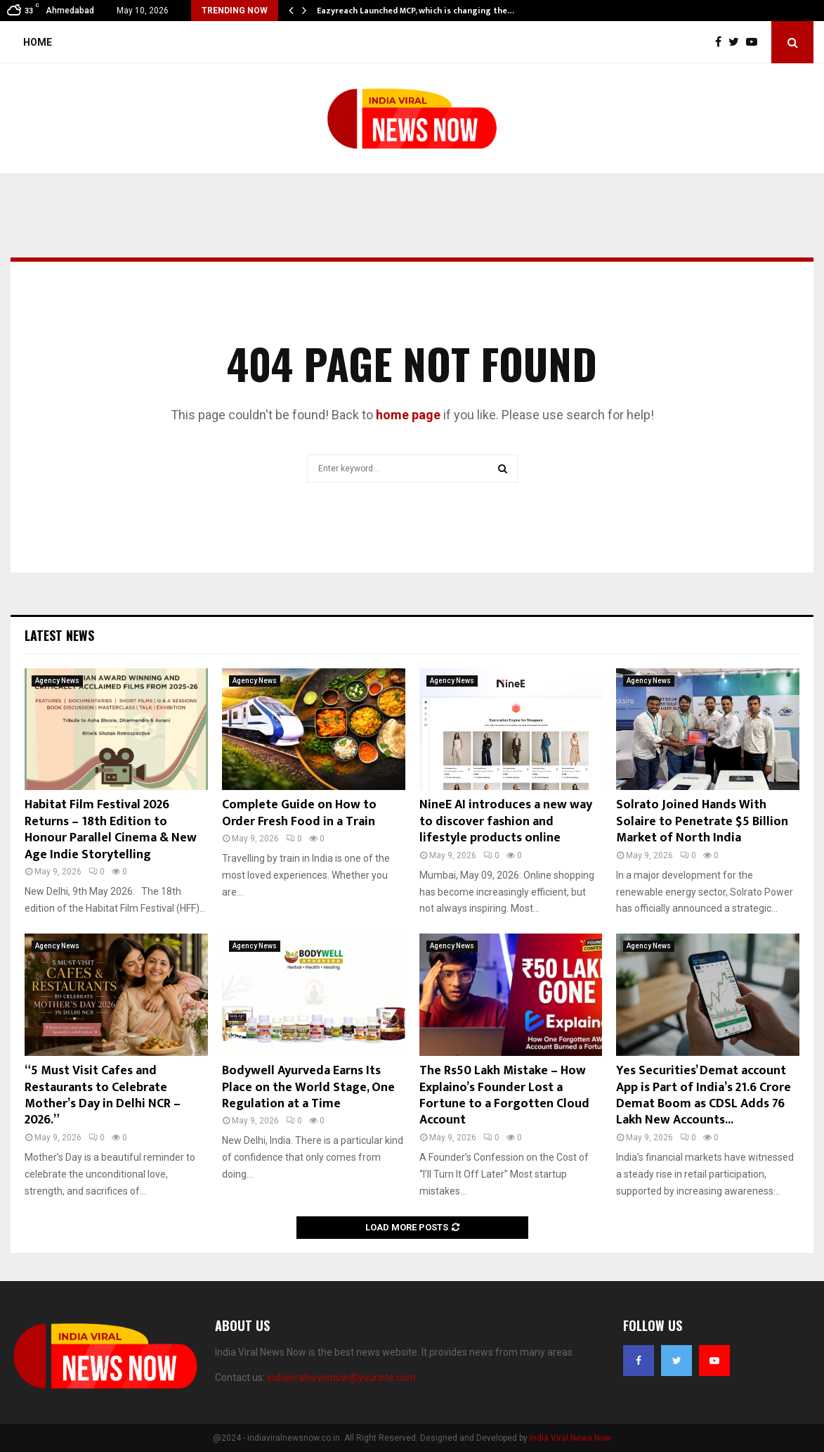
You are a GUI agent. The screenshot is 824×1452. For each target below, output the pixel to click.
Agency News (57, 680)
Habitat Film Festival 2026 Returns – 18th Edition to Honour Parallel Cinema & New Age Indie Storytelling (111, 829)
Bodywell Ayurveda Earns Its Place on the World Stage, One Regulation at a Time (308, 1087)
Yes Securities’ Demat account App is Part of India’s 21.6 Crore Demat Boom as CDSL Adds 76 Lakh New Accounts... (703, 1095)
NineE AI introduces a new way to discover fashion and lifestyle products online (505, 821)
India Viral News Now (570, 1438)
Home (37, 42)
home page (408, 414)
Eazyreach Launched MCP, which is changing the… (415, 11)
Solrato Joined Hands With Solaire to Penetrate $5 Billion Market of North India (702, 821)
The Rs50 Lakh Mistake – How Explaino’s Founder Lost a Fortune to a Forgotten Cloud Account (504, 1095)
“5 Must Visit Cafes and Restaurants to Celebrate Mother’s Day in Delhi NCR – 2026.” (103, 1095)
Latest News (59, 635)
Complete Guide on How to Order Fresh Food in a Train (299, 813)
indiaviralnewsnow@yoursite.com (341, 1377)
